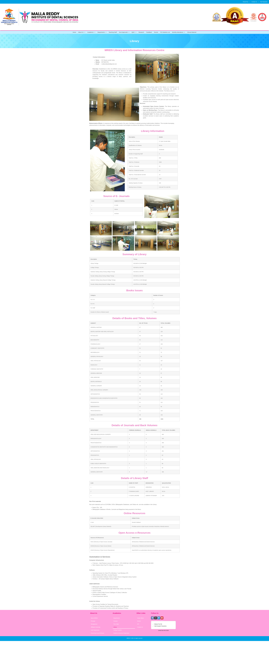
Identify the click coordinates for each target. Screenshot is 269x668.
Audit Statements (95, 630)
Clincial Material (191, 32)
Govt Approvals (124, 32)
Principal (93, 621)
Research (141, 32)
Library (115, 627)
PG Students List (165, 32)
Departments (102, 32)
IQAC (134, 32)
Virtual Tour (245, 1)
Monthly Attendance (178, 32)
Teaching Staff (113, 32)
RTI (138, 624)
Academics (91, 32)
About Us (81, 32)
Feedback (149, 32)
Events (156, 32)
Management (94, 624)
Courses (115, 621)
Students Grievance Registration (121, 633)
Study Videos (140, 618)
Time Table (116, 624)
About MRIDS (94, 618)
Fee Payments (263, 1)
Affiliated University (95, 627)
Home (74, 32)
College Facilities (117, 630)
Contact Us (254, 1)
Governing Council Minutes (97, 633)
